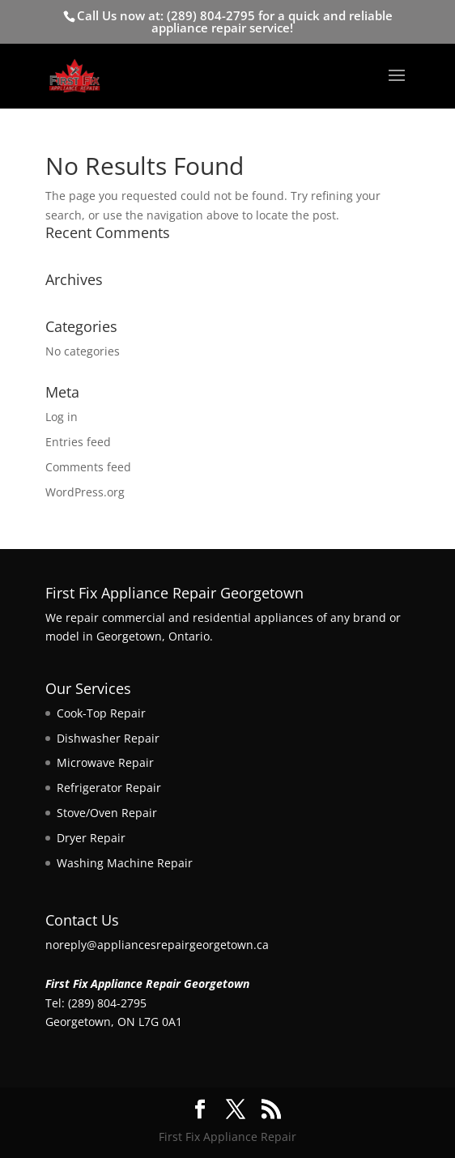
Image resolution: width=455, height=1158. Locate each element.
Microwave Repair (105, 762)
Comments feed (88, 467)
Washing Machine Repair (125, 863)
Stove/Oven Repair (107, 812)
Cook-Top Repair (101, 713)
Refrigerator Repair (109, 787)
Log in (61, 416)
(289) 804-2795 (211, 15)
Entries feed (78, 441)
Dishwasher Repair (108, 738)
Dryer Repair (91, 837)
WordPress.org (85, 492)
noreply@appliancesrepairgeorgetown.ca (157, 944)
